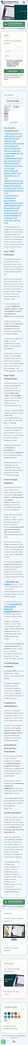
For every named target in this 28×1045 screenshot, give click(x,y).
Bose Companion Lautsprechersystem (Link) (13, 201)
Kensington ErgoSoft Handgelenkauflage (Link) (13, 211)
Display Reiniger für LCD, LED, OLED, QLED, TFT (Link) (13, 187)
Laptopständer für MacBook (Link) (14, 192)
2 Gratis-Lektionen (15, 28)
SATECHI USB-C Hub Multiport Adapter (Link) (12, 172)
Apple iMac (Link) (10, 141)
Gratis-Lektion (16, 906)
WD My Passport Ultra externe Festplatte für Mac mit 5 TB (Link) (13, 166)
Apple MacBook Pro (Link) (13, 136)
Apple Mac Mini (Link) (11, 138)
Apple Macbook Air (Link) (13, 133)
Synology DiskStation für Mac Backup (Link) (12, 216)
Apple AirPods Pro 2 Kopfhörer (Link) (11, 196)
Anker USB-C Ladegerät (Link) (12, 221)
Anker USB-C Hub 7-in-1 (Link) (12, 177)
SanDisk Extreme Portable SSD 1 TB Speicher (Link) (13, 159)
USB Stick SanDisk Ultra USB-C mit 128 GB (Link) (12, 149)
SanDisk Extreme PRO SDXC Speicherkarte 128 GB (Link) (13, 182)
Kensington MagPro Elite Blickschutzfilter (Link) (12, 206)
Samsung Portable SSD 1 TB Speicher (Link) (13, 154)
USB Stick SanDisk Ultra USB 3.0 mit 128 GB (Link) (14, 144)
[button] (5, 1013)
